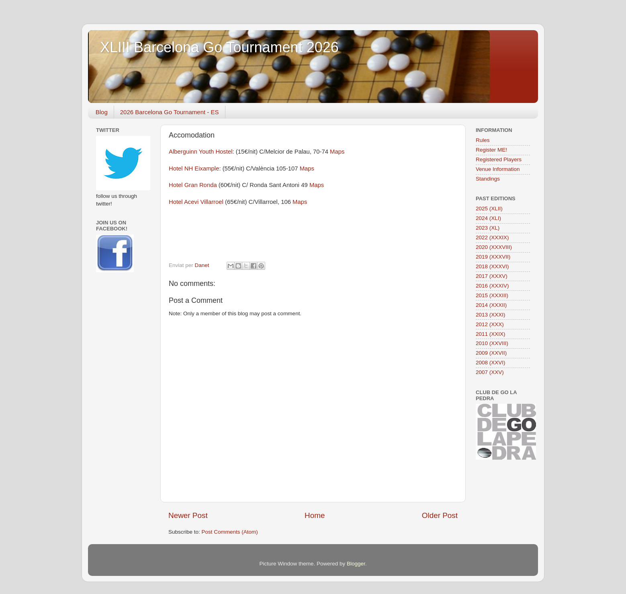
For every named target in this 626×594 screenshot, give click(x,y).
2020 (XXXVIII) (494, 247)
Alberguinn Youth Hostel (200, 151)
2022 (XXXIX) (492, 237)
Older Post (440, 515)
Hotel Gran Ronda (194, 185)
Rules (483, 140)
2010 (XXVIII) (492, 343)
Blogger (356, 564)
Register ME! (491, 150)
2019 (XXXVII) (493, 257)
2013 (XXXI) (490, 315)
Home (315, 515)
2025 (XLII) (489, 209)
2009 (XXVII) (491, 353)
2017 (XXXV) (491, 276)
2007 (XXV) (490, 372)
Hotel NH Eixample (194, 168)
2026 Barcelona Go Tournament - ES (169, 112)
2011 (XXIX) (490, 334)
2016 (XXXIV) (492, 286)
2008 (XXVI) (490, 363)
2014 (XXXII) (491, 305)
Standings (488, 179)
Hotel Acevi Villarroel (196, 202)
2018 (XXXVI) (492, 266)
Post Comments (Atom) (230, 532)
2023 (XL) (487, 228)
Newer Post (188, 515)
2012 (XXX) (490, 324)
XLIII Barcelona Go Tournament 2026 (219, 47)
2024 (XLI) (488, 218)
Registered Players (499, 159)
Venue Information (498, 169)
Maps (337, 151)
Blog (102, 112)
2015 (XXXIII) (492, 295)
